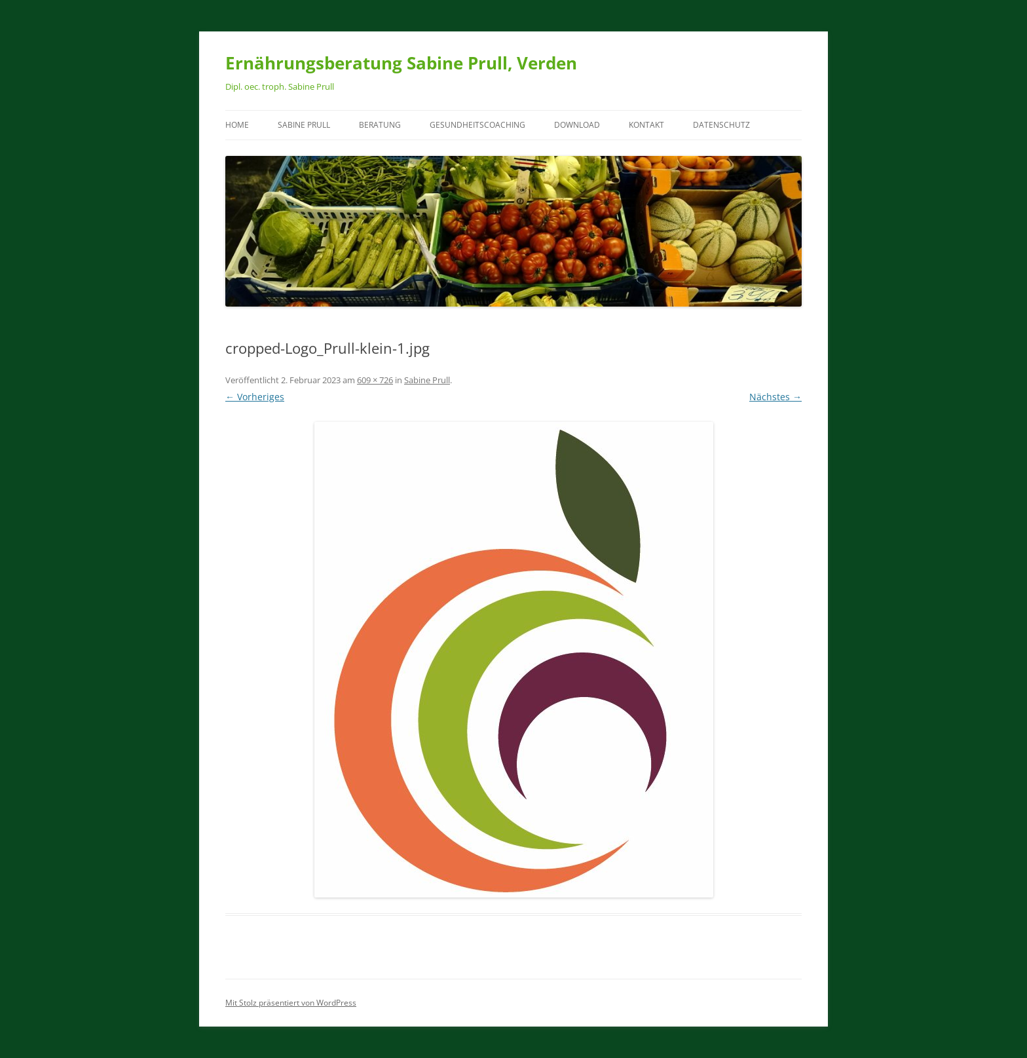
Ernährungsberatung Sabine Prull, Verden (401, 63)
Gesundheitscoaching (477, 124)
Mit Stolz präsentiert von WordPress (290, 1002)
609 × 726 (375, 380)
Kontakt (646, 124)
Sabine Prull (304, 124)
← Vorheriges (254, 396)
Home (237, 124)
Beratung (380, 124)
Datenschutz (721, 124)
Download (577, 124)
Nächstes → (775, 396)
